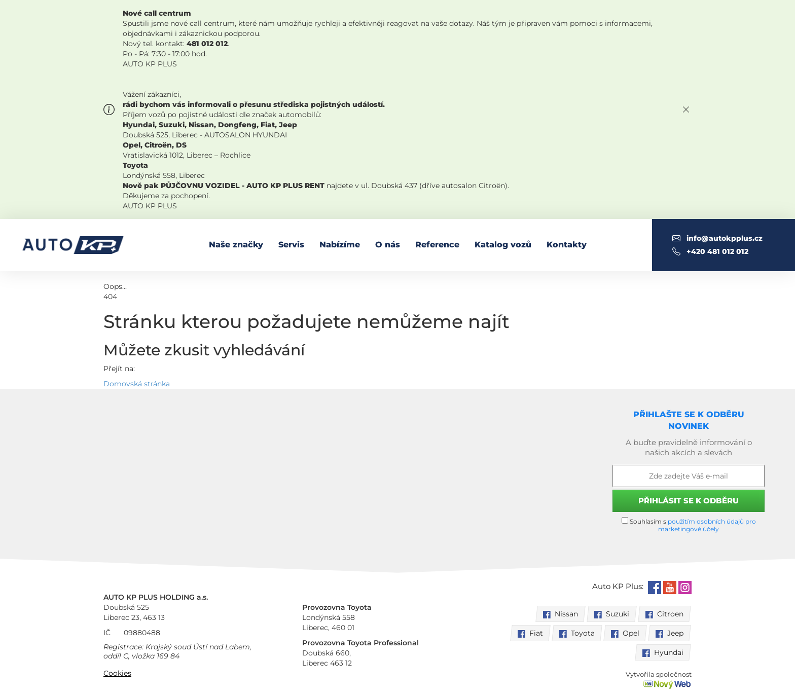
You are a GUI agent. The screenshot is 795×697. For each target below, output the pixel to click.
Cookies (117, 673)
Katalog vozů (503, 244)
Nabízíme (339, 244)
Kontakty (567, 244)
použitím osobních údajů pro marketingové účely (707, 525)
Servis (291, 244)
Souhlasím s (689, 525)
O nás (387, 244)
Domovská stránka (136, 383)
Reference (437, 244)
